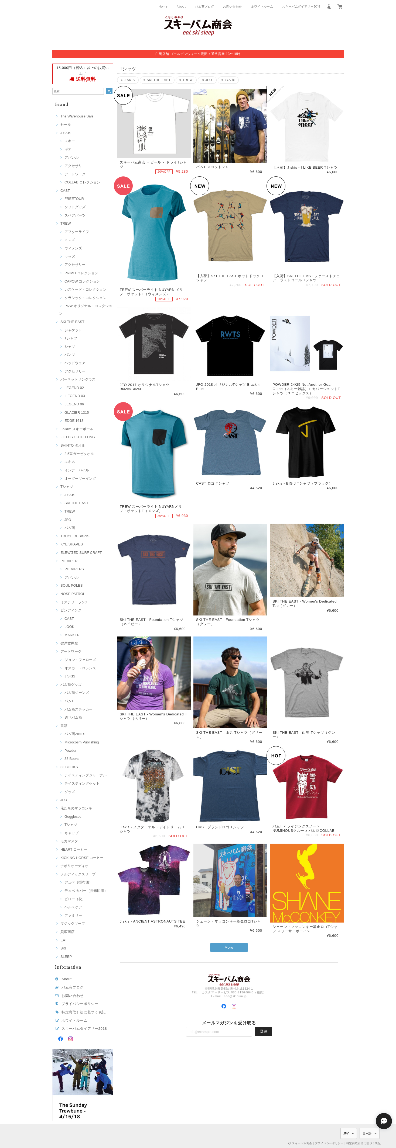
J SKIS (65, 133)
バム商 (69, 528)
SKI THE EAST (72, 322)
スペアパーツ (75, 215)
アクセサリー (75, 265)
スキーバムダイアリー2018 (301, 6)
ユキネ (69, 462)
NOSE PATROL (72, 594)
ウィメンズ (73, 248)
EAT (63, 940)
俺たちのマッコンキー (77, 808)
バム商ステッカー (78, 709)
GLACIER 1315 (76, 413)
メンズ (69, 240)
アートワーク (75, 174)
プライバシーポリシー (80, 1004)
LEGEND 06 (74, 404)
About (181, 6)
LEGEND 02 (74, 388)
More (228, 947)
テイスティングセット (82, 783)
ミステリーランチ (74, 602)
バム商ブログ (204, 6)
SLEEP (66, 957)
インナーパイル (76, 470)
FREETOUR (74, 199)
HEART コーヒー (73, 849)
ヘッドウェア (75, 363)
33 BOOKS (69, 767)
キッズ (69, 257)
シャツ (69, 347)
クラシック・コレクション (85, 298)
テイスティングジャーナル (85, 775)
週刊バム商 (73, 717)
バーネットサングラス (77, 379)
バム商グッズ (70, 685)
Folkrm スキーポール (76, 429)
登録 (263, 1031)
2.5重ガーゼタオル (79, 454)
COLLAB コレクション (82, 182)
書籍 (63, 726)
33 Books (71, 759)
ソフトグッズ (75, 207)
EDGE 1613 (73, 421)
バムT (69, 701)
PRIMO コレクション (81, 273)
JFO (67, 520)
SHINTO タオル (72, 445)
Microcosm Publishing (81, 742)
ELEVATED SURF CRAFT (81, 553)
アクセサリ (73, 166)
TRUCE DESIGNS (75, 536)
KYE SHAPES (71, 544)
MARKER (72, 635)
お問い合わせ (232, 6)
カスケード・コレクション (85, 289)
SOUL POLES (71, 585)
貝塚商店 (67, 932)
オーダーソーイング (80, 478)
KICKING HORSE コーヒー (82, 858)
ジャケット (73, 330)
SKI (63, 948)
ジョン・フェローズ (80, 660)
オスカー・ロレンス (80, 668)
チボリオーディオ (74, 866)
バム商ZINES (75, 734)
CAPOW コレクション (82, 281)
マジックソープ (72, 923)
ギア (67, 149)
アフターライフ (76, 232)
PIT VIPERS (74, 569)
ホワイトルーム (262, 6)
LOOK (69, 627)
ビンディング (70, 610)
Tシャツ (70, 338)
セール (65, 125)
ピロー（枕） (75, 899)
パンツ (69, 355)
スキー (69, 141)
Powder (70, 751)
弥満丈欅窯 (69, 643)
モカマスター (70, 841)
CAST (65, 191)
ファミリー (73, 915)
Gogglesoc (72, 817)
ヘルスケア (73, 907)
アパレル (71, 157)
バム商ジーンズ (76, 693)
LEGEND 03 (74, 396)
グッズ (69, 792)
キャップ (71, 833)
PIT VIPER (68, 561)
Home (163, 6)
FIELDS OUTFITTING (77, 437)
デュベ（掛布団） (78, 882)
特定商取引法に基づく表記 (84, 1012)
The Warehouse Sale (77, 116)
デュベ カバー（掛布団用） (86, 891)
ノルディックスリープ (77, 874)
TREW (65, 223)
